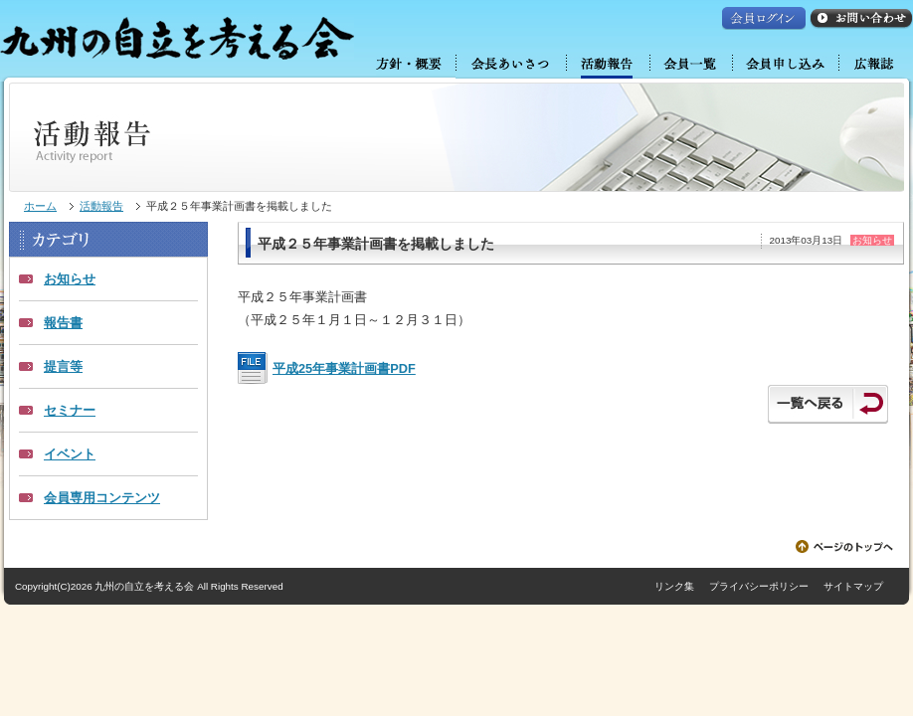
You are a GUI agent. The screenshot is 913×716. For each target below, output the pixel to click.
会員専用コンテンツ (102, 497)
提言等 (63, 366)
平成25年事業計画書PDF (344, 368)
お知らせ (69, 278)
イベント (69, 454)
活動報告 (101, 206)
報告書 (63, 322)
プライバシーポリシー (759, 586)
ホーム (40, 206)
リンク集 (674, 586)
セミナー (69, 410)
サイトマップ (853, 586)
